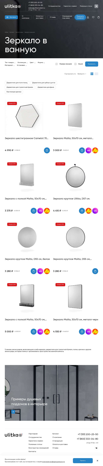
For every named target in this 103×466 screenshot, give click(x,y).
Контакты (32, 451)
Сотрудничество (54, 6)
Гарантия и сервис (70, 6)
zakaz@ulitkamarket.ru (36, 8)
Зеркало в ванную (30, 32)
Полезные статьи (86, 6)
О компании (25, 17)
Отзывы (53, 17)
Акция (80, 64)
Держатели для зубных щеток (43, 83)
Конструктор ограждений (39, 448)
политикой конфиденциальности (53, 461)
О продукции (58, 441)
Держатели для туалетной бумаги (20, 87)
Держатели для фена (46, 87)
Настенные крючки (14, 92)
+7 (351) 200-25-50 (35, 2)
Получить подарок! (80, 17)
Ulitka (6, 32)
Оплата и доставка (39, 17)
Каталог (12, 32)
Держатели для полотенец (17, 83)
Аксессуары (19, 32)
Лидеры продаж (65, 64)
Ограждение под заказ (67, 17)
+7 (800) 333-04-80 (35, 5)
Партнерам (33, 434)
